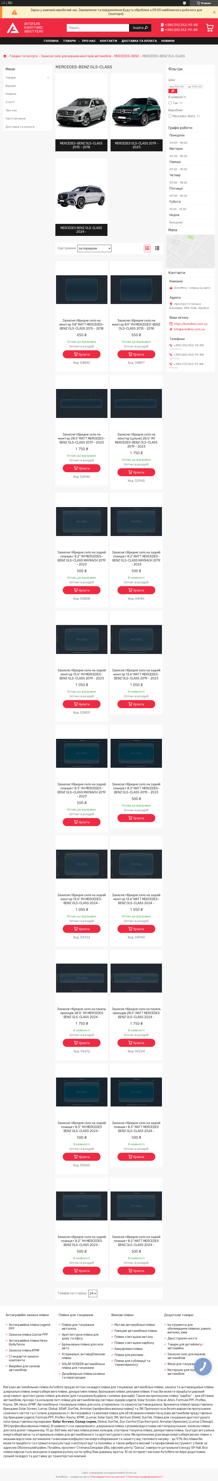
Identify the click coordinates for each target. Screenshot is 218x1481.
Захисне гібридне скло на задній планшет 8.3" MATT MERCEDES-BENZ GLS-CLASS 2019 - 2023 (136, 788)
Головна (51, 41)
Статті (10, 102)
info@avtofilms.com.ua (189, 329)
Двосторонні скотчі (182, 1338)
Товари (69, 41)
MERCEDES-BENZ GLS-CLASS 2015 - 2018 (81, 145)
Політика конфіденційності (145, 1476)
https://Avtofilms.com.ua (190, 324)
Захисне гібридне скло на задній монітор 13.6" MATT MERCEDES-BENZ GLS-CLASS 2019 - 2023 (136, 674)
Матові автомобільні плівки (135, 1325)
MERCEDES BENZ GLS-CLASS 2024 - (81, 230)
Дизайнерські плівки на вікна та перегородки (83, 1376)
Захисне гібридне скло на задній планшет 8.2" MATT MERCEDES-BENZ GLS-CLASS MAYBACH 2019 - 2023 (136, 558)
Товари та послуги (24, 56)
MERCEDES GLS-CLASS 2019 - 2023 (136, 145)
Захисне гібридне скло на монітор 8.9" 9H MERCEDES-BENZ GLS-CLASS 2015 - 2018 (136, 324)
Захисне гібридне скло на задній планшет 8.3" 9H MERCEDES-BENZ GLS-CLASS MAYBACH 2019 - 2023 (82, 790)
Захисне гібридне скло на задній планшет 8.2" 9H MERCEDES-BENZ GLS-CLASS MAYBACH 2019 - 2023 (82, 558)
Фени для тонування (183, 1364)
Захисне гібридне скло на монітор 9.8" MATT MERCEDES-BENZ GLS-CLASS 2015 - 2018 (81, 324)
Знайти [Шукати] (138, 28)
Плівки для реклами (129, 1355)
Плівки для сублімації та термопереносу (132, 1363)
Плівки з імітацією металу (134, 1337)
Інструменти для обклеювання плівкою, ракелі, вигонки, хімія (189, 1328)
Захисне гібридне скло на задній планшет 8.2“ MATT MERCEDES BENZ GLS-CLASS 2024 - (136, 1241)
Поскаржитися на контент (108, 1476)
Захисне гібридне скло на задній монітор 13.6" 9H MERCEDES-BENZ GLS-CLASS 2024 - (82, 899)
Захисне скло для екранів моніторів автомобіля (76, 56)
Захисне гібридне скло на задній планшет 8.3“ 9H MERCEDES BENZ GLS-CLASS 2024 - (82, 1127)
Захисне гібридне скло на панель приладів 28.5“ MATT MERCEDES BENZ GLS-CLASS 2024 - (136, 1013)
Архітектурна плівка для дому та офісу (80, 1336)
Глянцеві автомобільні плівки (136, 1331)
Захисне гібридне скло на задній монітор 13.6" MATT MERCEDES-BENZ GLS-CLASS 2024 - (136, 899)
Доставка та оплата (139, 41)
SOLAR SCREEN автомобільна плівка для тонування (83, 1366)
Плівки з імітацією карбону (134, 1343)
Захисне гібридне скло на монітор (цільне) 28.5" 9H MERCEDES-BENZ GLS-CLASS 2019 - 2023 (136, 440)
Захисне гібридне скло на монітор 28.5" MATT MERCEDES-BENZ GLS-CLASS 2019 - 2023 (81, 438)
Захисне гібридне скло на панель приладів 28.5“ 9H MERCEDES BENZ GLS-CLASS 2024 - (81, 1013)
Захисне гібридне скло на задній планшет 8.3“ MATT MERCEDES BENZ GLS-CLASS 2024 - (136, 1127)
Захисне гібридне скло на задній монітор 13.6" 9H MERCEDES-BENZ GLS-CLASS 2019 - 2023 (82, 674)
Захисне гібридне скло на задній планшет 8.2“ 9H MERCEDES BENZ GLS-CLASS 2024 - (82, 1241)
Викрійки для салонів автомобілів (24, 1368)
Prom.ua (131, 1472)
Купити (84, 355)
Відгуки (11, 85)
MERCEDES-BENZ (126, 56)
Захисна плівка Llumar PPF (28, 1335)
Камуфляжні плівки (129, 1349)
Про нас (88, 41)
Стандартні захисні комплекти (23, 1358)
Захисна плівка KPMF (24, 1350)
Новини (167, 41)
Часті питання (16, 118)
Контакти (108, 41)
